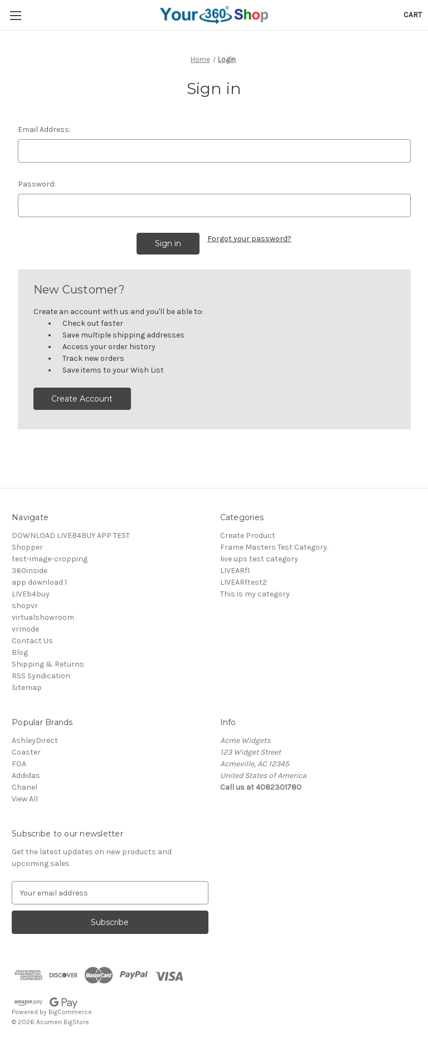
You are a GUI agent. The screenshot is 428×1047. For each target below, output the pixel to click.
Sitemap (27, 684)
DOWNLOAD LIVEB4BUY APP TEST (71, 532)
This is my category (255, 590)
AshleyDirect (35, 737)
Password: (37, 184)
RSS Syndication (41, 672)
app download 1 (39, 579)
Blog (20, 649)
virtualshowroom (43, 614)
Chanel (24, 784)
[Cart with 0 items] (412, 14)
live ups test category (259, 555)
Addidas (26, 772)
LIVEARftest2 (243, 579)
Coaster (26, 749)
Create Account (82, 395)
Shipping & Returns (48, 661)
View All (25, 795)
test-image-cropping (49, 555)
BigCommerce (70, 1008)
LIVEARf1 (235, 567)
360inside (29, 567)
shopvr (25, 602)
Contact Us (32, 637)
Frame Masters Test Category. (274, 544)
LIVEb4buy (31, 590)
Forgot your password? (249, 238)
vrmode (25, 625)
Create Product (247, 532)
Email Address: (44, 129)
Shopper (27, 544)
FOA (19, 760)
